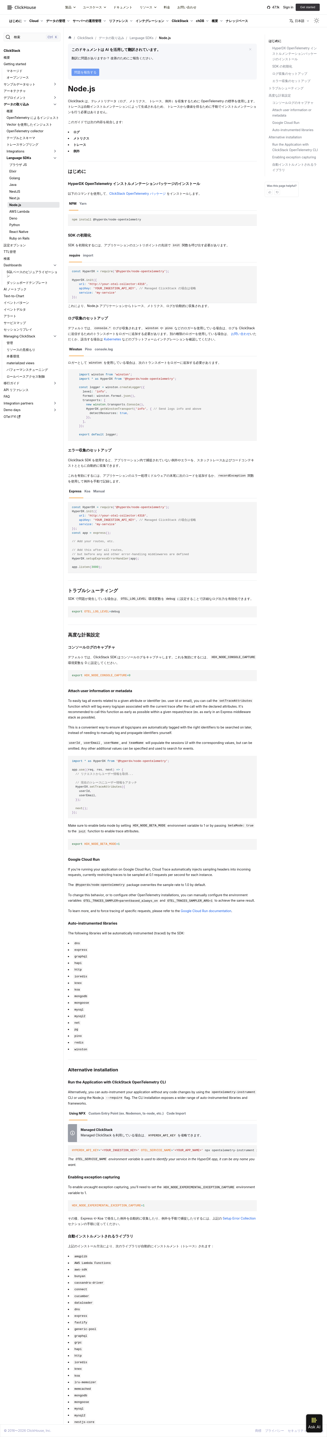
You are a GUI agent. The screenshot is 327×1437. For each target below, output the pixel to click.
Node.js (15, 205)
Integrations (15, 151)
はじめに (15, 21)
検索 (7, 258)
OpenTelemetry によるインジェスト (33, 118)
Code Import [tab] (176, 1113)
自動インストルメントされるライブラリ (294, 167)
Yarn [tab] (83, 203)
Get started (307, 7)
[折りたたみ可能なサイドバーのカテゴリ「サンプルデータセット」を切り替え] (54, 84)
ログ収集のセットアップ (289, 73)
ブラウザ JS (18, 165)
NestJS (14, 191)
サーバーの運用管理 (87, 21)
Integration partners (18, 403)
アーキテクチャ (15, 91)
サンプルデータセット (19, 84)
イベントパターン (16, 302)
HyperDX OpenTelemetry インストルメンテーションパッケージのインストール (294, 53)
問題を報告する (85, 72)
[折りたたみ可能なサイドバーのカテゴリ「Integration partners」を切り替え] (54, 403)
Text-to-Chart (14, 296)
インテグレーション (150, 21)
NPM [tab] (73, 203)
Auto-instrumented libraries (292, 130)
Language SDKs (19, 158)
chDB (200, 21)
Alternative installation (285, 137)
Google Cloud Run (286, 123)
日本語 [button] (296, 21)
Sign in (288, 7)
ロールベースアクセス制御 (26, 376)
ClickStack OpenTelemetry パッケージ (137, 193)
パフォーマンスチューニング (27, 370)
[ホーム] (70, 38)
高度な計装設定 (280, 95)
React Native (18, 232)
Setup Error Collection (239, 1218)
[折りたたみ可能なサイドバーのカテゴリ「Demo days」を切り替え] (54, 410)
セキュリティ (297, 1430)
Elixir (13, 171)
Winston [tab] (75, 349)
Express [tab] (75, 491)
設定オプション (15, 245)
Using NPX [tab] (77, 1113)
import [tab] (88, 255)
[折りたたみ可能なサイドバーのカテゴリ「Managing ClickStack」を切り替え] (54, 336)
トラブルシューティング (286, 88)
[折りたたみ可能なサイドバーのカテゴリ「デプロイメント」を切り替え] (54, 98)
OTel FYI (12, 417)
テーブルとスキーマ (21, 138)
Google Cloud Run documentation (206, 911)
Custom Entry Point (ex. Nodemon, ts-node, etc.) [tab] (126, 1113)
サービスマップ (15, 323)
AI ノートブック (15, 289)
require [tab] (74, 255)
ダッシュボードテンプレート (27, 282)
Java (12, 185)
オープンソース (18, 77)
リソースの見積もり (21, 350)
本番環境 (13, 356)
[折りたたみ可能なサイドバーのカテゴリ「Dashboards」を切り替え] (54, 265)
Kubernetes (112, 339)
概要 (215, 21)
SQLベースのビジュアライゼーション (32, 274)
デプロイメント (15, 98)
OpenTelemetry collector (25, 131)
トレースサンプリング (22, 144)
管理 (10, 343)
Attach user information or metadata (291, 112)
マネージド (14, 71)
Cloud (33, 21)
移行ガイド (12, 383)
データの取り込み (16, 104)
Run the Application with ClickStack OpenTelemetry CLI (295, 147)
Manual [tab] (99, 491)
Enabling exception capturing (294, 157)
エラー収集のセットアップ (291, 81)
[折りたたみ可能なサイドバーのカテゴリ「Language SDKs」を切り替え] (54, 158)
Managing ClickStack (19, 336)
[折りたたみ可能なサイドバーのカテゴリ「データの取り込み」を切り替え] (54, 104)
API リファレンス (16, 390)
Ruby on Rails (19, 238)
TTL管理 (10, 252)
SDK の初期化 (282, 66)
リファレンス (118, 21)
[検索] (32, 37)
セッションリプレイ (18, 329)
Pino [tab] (88, 349)
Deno (13, 218)
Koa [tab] (87, 491)
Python (14, 225)
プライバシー (274, 1430)
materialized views (20, 363)
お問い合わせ (240, 334)
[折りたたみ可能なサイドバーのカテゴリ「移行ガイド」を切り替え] (54, 383)
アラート (10, 316)
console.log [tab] (104, 349)
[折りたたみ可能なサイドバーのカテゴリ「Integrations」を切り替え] (54, 151)
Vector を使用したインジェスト (29, 124)
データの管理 (55, 21)
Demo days (12, 410)
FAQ (7, 396)
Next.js (14, 198)
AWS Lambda (19, 211)
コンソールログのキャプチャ (293, 103)
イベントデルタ (15, 309)
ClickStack (180, 21)
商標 (258, 1430)
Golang (14, 178)
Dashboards (13, 265)
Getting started (15, 64)
